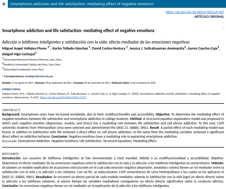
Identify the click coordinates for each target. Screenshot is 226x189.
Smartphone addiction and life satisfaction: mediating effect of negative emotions (82, 3)
